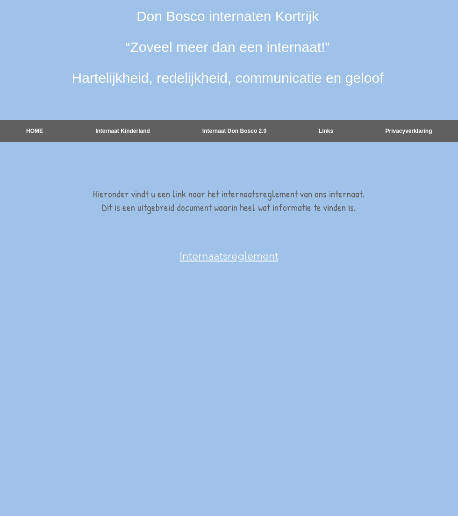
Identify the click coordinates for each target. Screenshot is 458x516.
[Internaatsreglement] (228, 255)
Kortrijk (297, 16)
